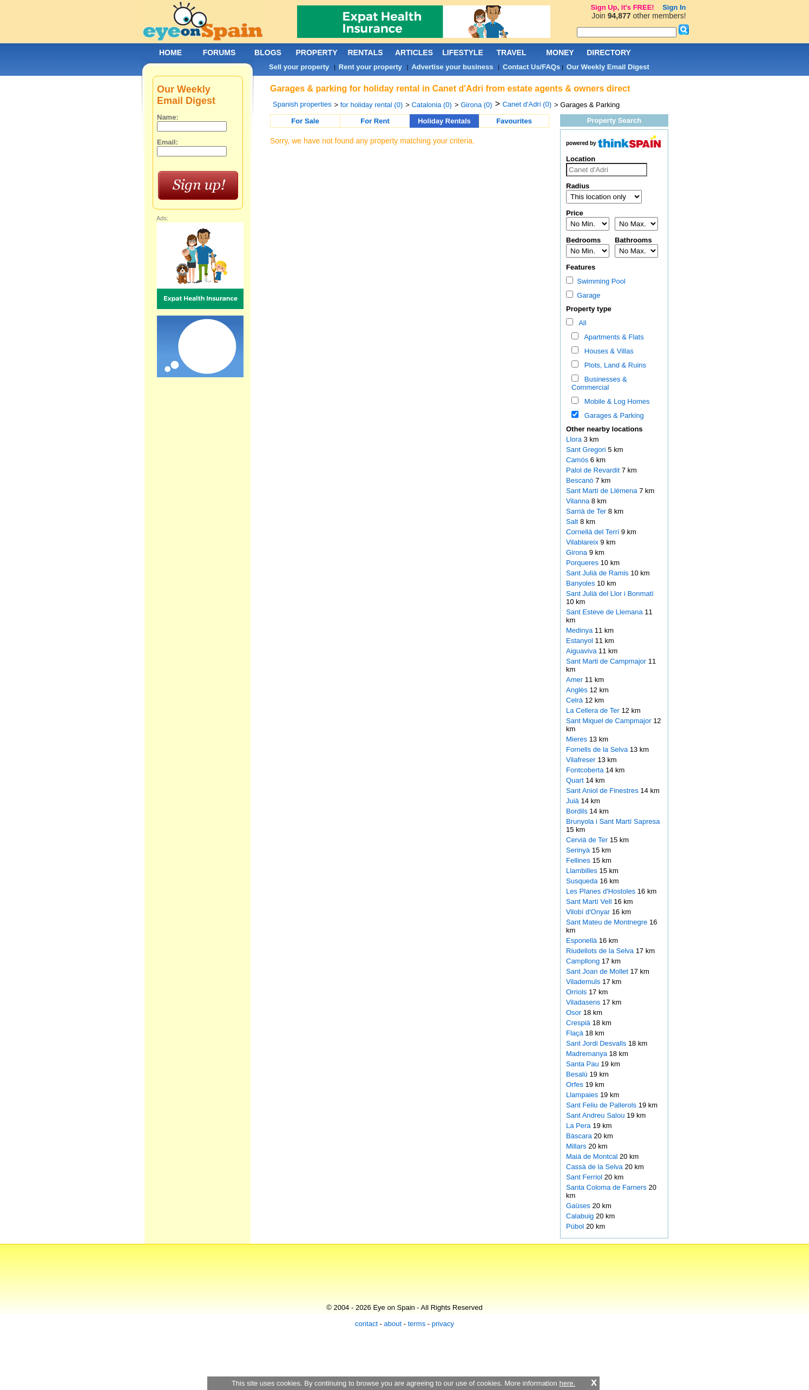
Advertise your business (452, 67)
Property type (588, 309)
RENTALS (365, 52)
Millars (577, 1146)
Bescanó (580, 480)
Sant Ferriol (585, 1177)
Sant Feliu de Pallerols (602, 1105)
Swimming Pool (596, 281)
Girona (577, 552)
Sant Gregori (587, 449)
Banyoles (581, 583)
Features (580, 267)
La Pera (579, 1126)
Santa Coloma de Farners (607, 1187)
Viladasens (584, 1002)
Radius (577, 186)
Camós (578, 460)
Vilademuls (584, 982)
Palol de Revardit (594, 470)
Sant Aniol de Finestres (603, 790)
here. (567, 1383)
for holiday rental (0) (371, 105)
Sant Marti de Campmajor (607, 661)
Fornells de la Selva (598, 749)
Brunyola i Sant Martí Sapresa (613, 821)
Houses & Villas (607, 351)
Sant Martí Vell (590, 901)
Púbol (576, 1226)
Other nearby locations (604, 429)
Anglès (577, 690)
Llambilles (582, 871)
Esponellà (582, 940)
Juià (573, 801)
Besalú (577, 1074)
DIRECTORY (609, 52)
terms (417, 1324)
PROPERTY (316, 52)
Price (574, 213)
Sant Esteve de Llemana (605, 612)
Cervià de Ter (588, 840)
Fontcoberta (586, 770)
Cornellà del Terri (593, 532)
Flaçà (575, 1033)
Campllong (584, 961)
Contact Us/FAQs (531, 67)
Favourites (514, 121)
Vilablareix (583, 542)
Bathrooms (633, 240)
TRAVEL (512, 52)
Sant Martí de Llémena (602, 491)
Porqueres (583, 563)
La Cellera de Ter (593, 710)
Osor (574, 1012)
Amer (575, 680)
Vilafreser (581, 760)
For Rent (374, 121)
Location (580, 159)
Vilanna (578, 501)
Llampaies (583, 1095)
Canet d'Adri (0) (526, 104)
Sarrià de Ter (587, 511)
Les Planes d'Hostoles (601, 891)
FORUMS (219, 52)
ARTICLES (414, 52)
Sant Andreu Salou (596, 1115)
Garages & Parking (612, 415)
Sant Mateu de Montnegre (607, 922)
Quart (576, 780)
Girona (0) (476, 105)
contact (366, 1324)
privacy (443, 1324)
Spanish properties (302, 104)
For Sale (305, 121)
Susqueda (583, 881)
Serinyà (579, 850)
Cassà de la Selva (595, 1167)
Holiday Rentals (444, 121)
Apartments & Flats (612, 337)
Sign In (674, 7)
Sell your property (299, 67)
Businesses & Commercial (599, 383)
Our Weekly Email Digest (608, 67)
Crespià (579, 1023)
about (393, 1324)
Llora (575, 439)
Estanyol (580, 641)
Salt (573, 521)
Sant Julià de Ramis (598, 573)
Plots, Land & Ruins (613, 365)
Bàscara (580, 1136)
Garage (583, 295)
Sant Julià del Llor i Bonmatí (610, 593)
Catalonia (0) (431, 105)
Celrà (575, 700)
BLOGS (267, 52)
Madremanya (587, 1054)
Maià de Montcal (593, 1156)
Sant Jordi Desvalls (597, 1043)
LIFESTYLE (462, 52)
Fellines (579, 860)
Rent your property (370, 67)
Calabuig (581, 1216)
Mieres (577, 739)
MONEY (560, 52)
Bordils (577, 811)
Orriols (577, 992)
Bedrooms (583, 240)
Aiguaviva (582, 651)
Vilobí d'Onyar (589, 912)
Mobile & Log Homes (615, 401)
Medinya (580, 630)
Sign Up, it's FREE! (622, 7)
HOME (170, 52)
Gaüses (579, 1206)
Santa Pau (583, 1064)
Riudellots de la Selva (601, 951)
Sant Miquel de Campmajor (609, 721)
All (581, 323)
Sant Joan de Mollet (598, 971)
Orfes (575, 1084)
